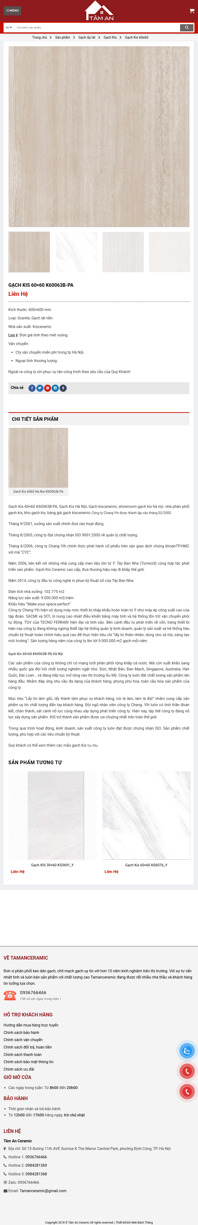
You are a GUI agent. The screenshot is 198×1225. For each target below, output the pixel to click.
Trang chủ (39, 37)
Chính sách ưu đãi (19, 1069)
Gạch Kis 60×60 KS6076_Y (146, 865)
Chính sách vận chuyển (23, 1039)
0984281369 (36, 1165)
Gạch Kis (110, 37)
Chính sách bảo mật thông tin (29, 1062)
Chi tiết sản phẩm (35, 419)
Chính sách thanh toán (23, 1054)
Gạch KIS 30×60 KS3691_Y (52, 865)
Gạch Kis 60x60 (136, 37)
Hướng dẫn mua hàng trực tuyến (31, 1025)
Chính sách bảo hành (21, 1032)
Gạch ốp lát (86, 37)
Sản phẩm (62, 37)
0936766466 (36, 1157)
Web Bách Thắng (142, 1222)
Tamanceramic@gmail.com (43, 1191)
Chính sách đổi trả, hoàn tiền (28, 1047)
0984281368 (36, 1174)
